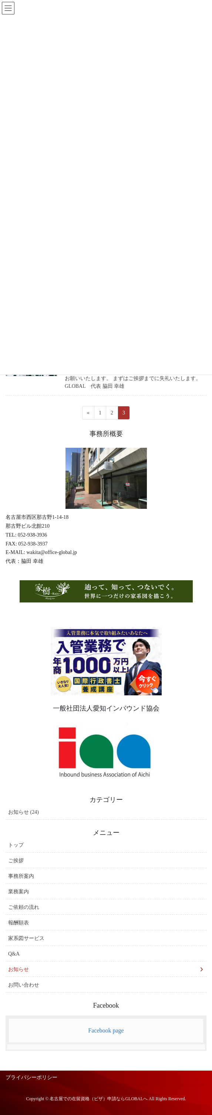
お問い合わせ (23, 985)
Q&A (14, 954)
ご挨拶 (16, 860)
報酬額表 (18, 923)
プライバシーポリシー (31, 1077)
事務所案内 (21, 876)
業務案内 (18, 891)
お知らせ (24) (23, 812)
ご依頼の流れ (23, 907)
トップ (16, 845)
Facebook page (106, 1030)
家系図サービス (26, 938)
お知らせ (18, 969)
